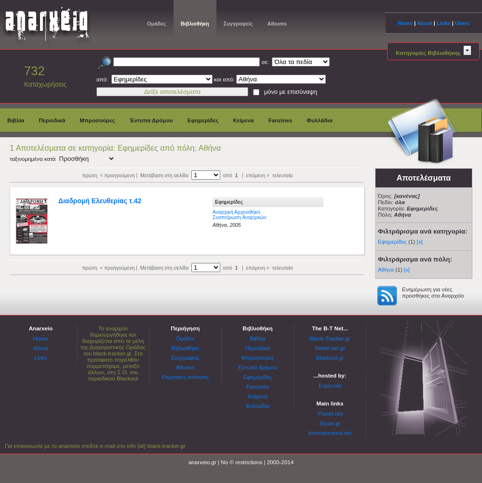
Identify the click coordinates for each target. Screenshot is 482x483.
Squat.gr (330, 423)
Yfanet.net (330, 413)
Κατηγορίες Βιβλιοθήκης (433, 53)
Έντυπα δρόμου (258, 367)
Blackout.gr (330, 357)
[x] (420, 241)
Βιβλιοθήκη (195, 23)
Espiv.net (330, 385)
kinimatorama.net (329, 433)
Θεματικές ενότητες (185, 377)
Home (405, 23)
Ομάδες (156, 23)
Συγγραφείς (238, 23)
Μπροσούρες (97, 120)
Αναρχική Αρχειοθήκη (236, 212)
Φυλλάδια (320, 120)
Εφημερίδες (203, 120)
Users (462, 23)
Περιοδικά (52, 120)
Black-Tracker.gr (330, 338)
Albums (276, 23)
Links (444, 23)
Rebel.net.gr (330, 348)
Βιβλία (15, 120)
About (424, 23)
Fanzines (280, 120)
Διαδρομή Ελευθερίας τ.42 (99, 201)
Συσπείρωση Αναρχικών (240, 217)
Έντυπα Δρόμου (151, 120)
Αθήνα (386, 269)
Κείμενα (243, 120)
